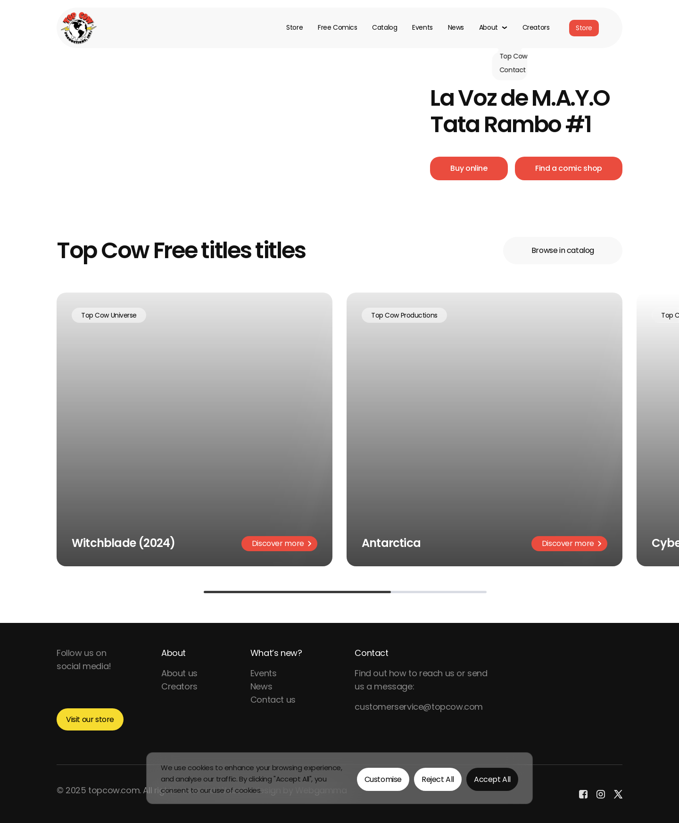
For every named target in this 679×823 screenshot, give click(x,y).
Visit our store (90, 719)
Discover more (282, 543)
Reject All (438, 779)
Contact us (273, 699)
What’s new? (276, 653)
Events (422, 28)
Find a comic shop (568, 168)
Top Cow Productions (404, 315)
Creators (536, 28)
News (456, 28)
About (173, 653)
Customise (383, 779)
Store (294, 28)
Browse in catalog (562, 250)
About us (179, 673)
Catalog (384, 28)
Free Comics (337, 28)
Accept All (492, 779)
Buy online (468, 168)
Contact (371, 653)
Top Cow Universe (109, 315)
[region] (339, 778)
